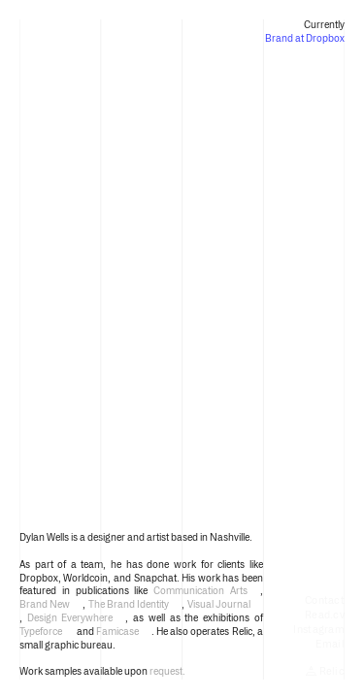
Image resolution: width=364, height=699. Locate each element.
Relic (325, 671)
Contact (325, 600)
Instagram (319, 629)
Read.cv (325, 615)
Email (330, 644)
